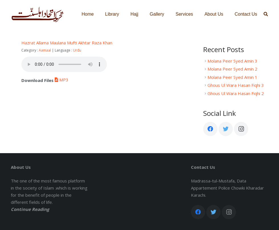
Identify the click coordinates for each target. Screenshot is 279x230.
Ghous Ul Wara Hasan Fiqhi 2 (235, 93)
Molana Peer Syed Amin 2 (232, 69)
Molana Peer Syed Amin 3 (232, 61)
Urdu (77, 50)
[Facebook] (210, 129)
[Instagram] (241, 129)
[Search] (265, 14)
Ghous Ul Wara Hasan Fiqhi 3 (235, 85)
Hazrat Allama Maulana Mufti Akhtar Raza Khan (66, 43)
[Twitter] (226, 129)
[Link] (38, 14)
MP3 (61, 80)
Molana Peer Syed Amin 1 (232, 77)
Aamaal (45, 50)
